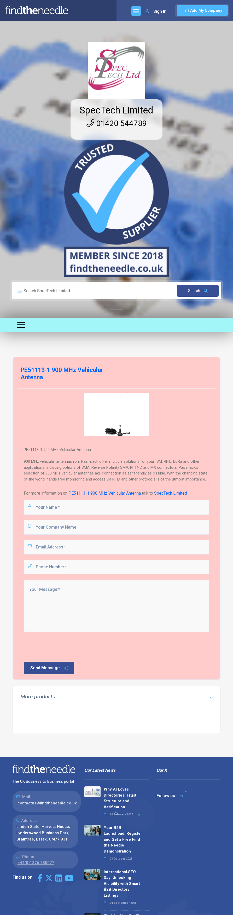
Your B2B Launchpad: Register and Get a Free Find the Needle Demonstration (123, 839)
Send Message (49, 668)
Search (198, 290)
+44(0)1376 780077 (36, 862)
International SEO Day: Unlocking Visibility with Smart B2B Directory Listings (122, 884)
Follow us (169, 795)
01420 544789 (116, 123)
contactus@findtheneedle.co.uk (47, 803)
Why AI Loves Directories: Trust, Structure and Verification (120, 798)
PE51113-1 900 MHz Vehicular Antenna (104, 493)
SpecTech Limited (116, 110)
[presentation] (62, 646)
